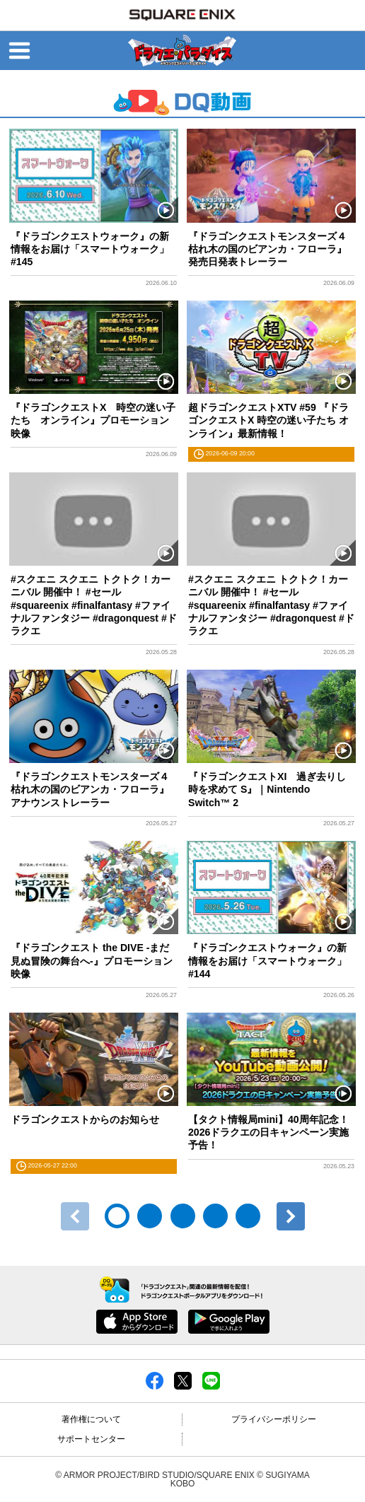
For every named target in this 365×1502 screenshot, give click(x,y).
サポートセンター (91, 1439)
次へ (291, 1216)
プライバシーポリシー (273, 1419)
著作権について (91, 1419)
